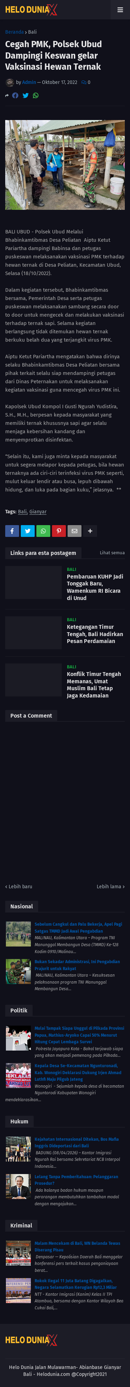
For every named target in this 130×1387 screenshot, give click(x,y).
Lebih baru (20, 887)
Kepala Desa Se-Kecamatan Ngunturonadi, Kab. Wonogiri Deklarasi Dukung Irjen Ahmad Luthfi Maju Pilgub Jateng (78, 1072)
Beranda (14, 32)
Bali (32, 32)
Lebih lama (109, 887)
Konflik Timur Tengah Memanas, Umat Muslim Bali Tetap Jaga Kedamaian (94, 685)
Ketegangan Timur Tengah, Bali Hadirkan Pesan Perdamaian (95, 634)
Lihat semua (112, 552)
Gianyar (37, 512)
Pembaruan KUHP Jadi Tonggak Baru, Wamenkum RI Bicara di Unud (95, 587)
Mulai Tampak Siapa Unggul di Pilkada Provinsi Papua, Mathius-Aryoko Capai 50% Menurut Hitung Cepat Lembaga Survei (79, 1035)
